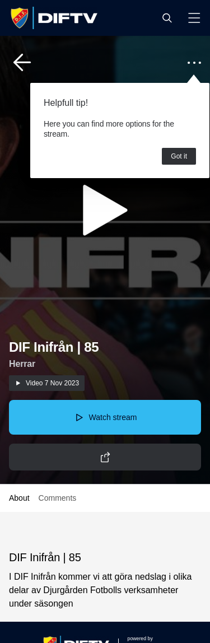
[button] (167, 18)
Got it (179, 156)
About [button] (19, 498)
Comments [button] (58, 498)
